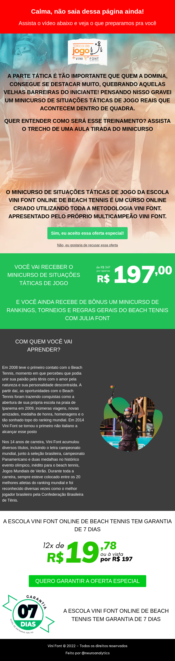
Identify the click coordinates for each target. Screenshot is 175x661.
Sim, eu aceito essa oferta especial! (87, 233)
